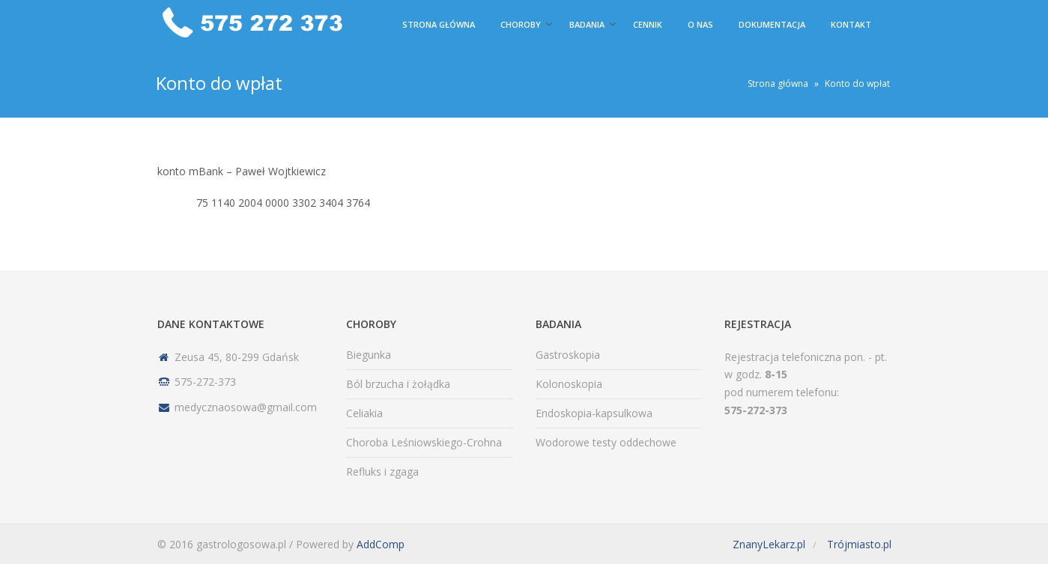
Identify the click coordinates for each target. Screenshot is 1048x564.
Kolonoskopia (569, 384)
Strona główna (438, 24)
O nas (700, 24)
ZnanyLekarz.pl (769, 544)
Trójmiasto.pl (859, 544)
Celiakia (364, 413)
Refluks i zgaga (382, 471)
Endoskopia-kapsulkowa (594, 413)
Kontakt (851, 24)
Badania (587, 24)
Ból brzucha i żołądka (398, 384)
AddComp (381, 544)
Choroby (520, 24)
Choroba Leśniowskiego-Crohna (424, 442)
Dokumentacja (772, 24)
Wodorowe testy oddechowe (606, 442)
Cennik (647, 24)
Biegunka (368, 355)
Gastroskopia (568, 355)
